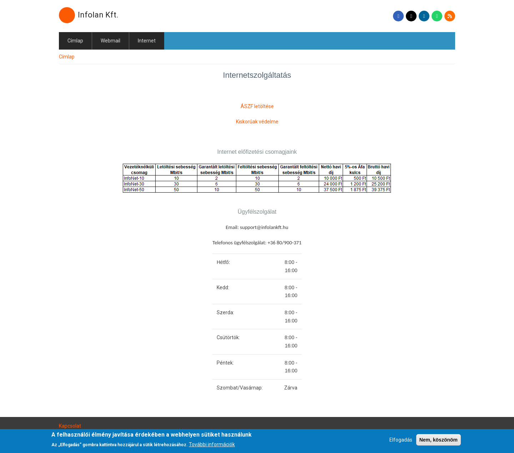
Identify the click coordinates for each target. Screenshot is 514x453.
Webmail (110, 41)
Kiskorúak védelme (257, 121)
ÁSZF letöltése (257, 106)
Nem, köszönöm (438, 442)
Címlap (75, 41)
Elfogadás (400, 442)
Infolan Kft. (98, 14)
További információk (212, 447)
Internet (147, 41)
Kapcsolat (70, 426)
